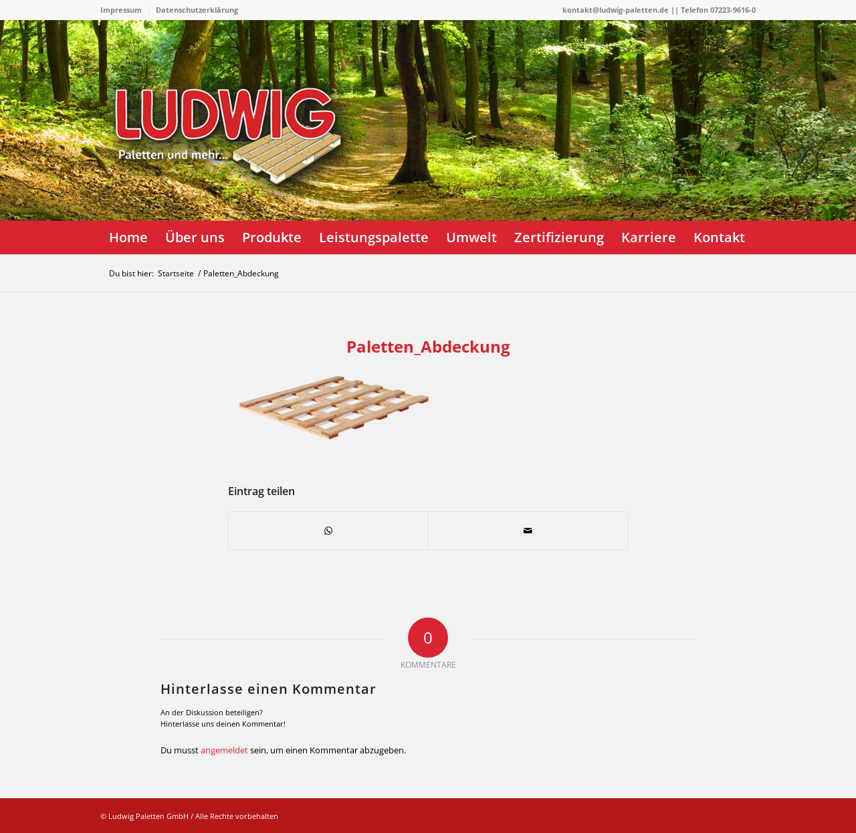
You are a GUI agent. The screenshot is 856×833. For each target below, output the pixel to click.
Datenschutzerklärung (197, 10)
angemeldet (224, 750)
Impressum (121, 10)
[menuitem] (124, 10)
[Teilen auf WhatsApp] (328, 530)
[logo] (234, 170)
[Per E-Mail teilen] (528, 530)
